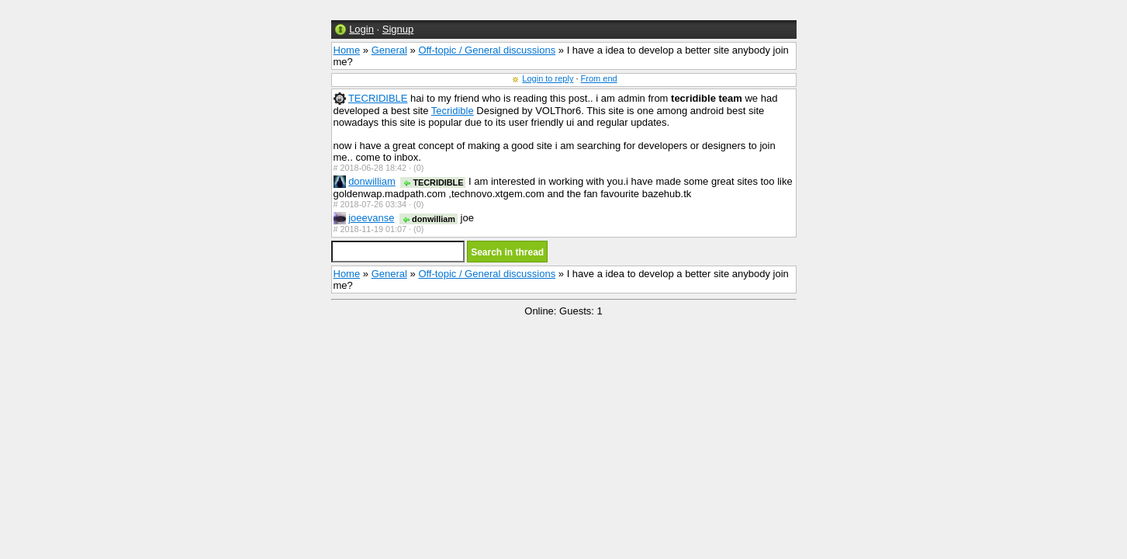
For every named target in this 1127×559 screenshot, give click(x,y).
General (389, 50)
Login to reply (547, 78)
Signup (397, 29)
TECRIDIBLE (378, 98)
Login (361, 29)
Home (347, 50)
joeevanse (371, 218)
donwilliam (372, 181)
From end (599, 78)
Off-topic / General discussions (486, 50)
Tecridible (452, 110)
